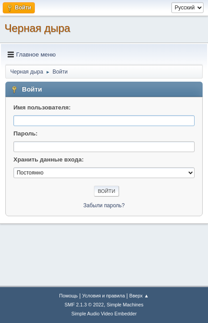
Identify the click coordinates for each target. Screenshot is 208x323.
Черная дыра (37, 28)
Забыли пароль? (104, 205)
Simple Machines (125, 304)
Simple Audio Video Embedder (103, 313)
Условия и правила (103, 295)
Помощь (68, 295)
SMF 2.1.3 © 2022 (84, 304)
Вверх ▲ (139, 295)
